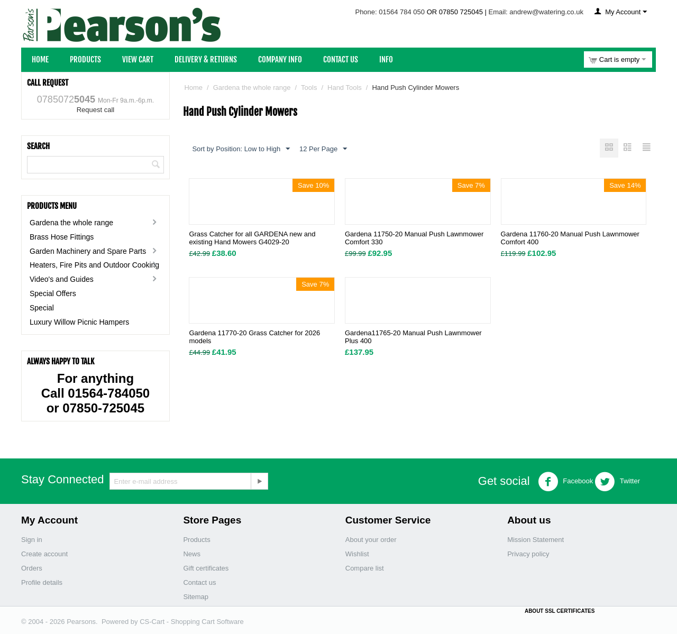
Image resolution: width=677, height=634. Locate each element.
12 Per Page (323, 149)
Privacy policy (528, 554)
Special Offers (53, 293)
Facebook (565, 482)
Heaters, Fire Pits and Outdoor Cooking (94, 265)
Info (386, 59)
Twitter (617, 482)
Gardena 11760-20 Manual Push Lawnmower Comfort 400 (570, 238)
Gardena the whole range (71, 222)
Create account (44, 554)
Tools (309, 87)
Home (40, 59)
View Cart (137, 59)
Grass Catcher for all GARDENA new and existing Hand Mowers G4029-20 (252, 238)
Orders (31, 568)
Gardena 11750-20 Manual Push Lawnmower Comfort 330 (414, 238)
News (191, 554)
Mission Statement (535, 540)
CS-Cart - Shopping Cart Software (192, 622)
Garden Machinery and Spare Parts (88, 251)
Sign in (31, 540)
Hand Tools (344, 87)
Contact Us (340, 59)
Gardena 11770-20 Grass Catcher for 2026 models (254, 337)
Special (42, 308)
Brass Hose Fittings (62, 237)
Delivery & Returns (206, 59)
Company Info (280, 59)
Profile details (41, 582)
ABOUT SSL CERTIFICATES (559, 611)
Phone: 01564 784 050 (390, 12)
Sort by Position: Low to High (241, 149)
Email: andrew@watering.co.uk (536, 12)
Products (85, 59)
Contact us (199, 582)
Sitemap (195, 597)
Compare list (364, 568)
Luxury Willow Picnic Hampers (79, 322)
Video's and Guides (62, 279)
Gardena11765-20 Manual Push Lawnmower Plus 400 (413, 337)
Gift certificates (205, 568)
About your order (371, 540)
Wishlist (357, 554)
